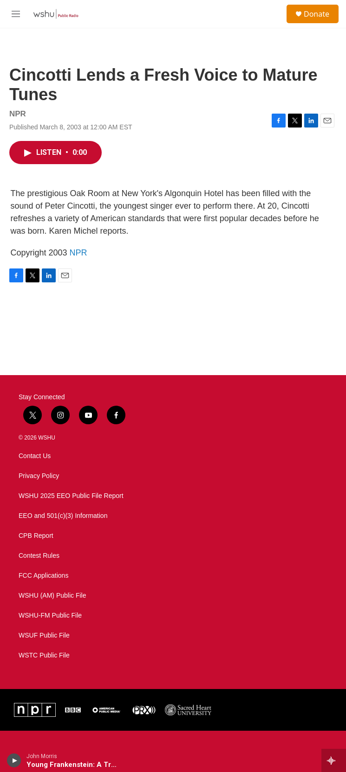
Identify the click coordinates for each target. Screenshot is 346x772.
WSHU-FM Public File (50, 615)
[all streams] (333, 760)
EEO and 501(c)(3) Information (63, 515)
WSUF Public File (44, 635)
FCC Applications (43, 575)
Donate (316, 14)
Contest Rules (39, 555)
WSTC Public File (44, 655)
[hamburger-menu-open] (15, 14)
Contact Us (35, 456)
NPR (78, 252)
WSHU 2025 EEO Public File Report (71, 495)
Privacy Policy (39, 475)
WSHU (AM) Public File (52, 595)
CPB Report (36, 535)
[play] (14, 760)
